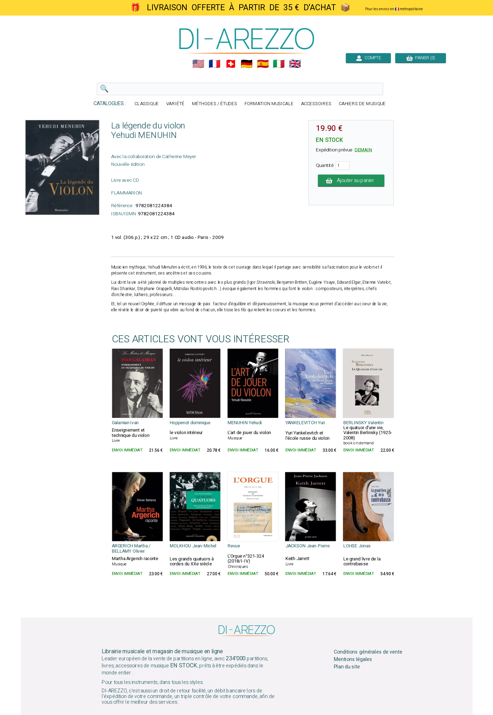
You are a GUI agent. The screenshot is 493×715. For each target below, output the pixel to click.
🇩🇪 (247, 64)
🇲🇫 (215, 64)
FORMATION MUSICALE (268, 104)
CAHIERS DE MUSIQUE (362, 104)
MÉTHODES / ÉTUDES (214, 104)
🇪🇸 (263, 64)
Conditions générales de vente (367, 652)
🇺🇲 (198, 64)
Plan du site (346, 667)
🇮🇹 (279, 64)
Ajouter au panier (351, 181)
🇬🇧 (295, 64)
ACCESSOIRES (316, 104)
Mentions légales (352, 659)
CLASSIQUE (146, 104)
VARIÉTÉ (175, 104)
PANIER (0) (420, 58)
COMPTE (368, 58)
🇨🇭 (230, 64)
